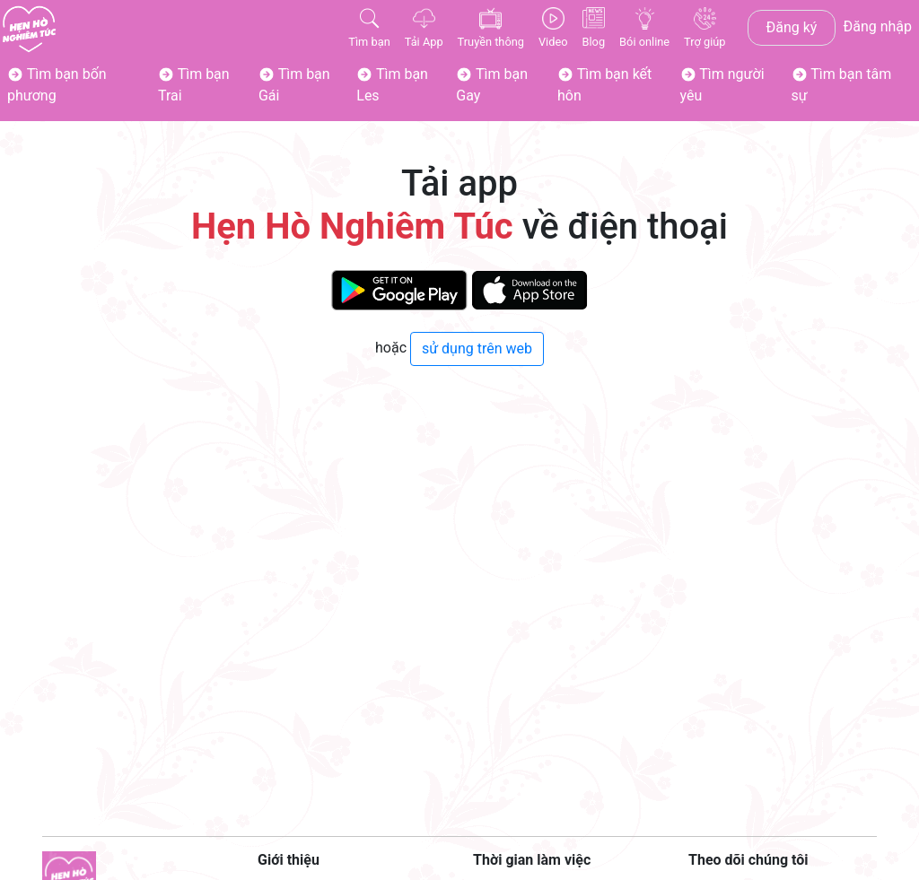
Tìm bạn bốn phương (57, 84)
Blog (594, 27)
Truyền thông (491, 27)
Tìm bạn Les (392, 84)
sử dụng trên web (477, 348)
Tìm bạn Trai (194, 84)
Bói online (644, 27)
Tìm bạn (368, 27)
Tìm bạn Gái (294, 84)
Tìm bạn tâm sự (842, 84)
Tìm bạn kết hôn (604, 84)
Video (553, 27)
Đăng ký (792, 27)
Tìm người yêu (722, 84)
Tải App (424, 27)
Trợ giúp (704, 27)
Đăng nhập (877, 26)
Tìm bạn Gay (492, 84)
